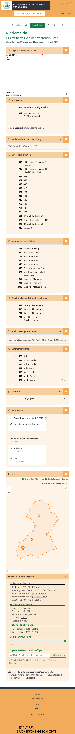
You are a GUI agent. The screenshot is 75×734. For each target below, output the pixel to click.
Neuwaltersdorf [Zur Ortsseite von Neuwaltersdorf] (54, 675)
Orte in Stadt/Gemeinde (34, 479)
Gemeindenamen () (24, 614)
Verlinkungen (16, 410)
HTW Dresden (39, 593)
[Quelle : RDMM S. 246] (64, 356)
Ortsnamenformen (18, 348)
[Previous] (12, 25)
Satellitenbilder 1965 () (25, 629)
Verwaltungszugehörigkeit (22, 241)
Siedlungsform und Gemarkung (24, 139)
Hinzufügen (58, 655)
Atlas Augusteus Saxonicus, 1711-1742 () (34, 590)
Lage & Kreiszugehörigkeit (22, 50)
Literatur (14, 391)
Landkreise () (21, 608)
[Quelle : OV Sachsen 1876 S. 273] (64, 380)
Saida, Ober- (53, 25)
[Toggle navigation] (67, 3)
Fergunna (52, 590)
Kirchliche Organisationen (22, 331)
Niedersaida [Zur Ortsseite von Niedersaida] (16, 677)
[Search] (29, 13)
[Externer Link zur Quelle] (62, 380)
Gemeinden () (21, 611)
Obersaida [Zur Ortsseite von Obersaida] (30, 677)
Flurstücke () (20, 620)
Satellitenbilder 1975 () (25, 632)
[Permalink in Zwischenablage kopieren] (46, 418)
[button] (64, 356)
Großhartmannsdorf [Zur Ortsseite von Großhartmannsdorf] (19, 675)
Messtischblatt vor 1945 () (27, 600)
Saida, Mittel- (21, 25)
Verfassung (15, 100)
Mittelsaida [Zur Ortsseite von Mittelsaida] (38, 675)
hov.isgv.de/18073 (35, 418)
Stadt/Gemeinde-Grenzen (58, 479)
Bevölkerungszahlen (19, 154)
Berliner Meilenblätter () (29, 593)
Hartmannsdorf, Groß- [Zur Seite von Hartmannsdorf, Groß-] (45, 38)
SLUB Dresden (35, 587)
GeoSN (38, 600)
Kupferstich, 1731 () (27, 587)
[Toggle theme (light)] (69, 13)
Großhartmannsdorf (33, 116)
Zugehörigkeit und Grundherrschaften (27, 298)
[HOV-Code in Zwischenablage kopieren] (46, 42)
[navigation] (37, 25)
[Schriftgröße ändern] (62, 13)
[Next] (63, 25)
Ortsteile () (20, 617)
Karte (12, 474)
